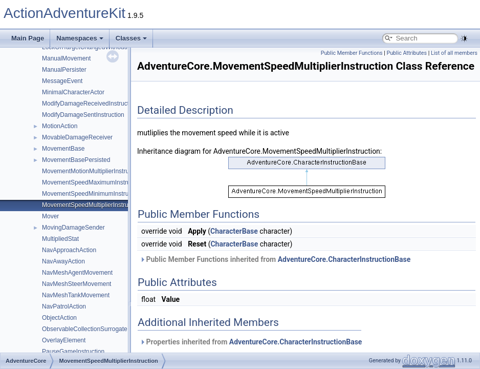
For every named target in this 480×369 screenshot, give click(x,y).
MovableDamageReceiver (77, 137)
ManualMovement (66, 58)
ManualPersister (64, 69)
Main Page (27, 38)
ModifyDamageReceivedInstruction (89, 103)
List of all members (454, 53)
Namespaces (79, 38)
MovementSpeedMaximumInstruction (92, 182)
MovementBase (63, 148)
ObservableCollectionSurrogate (84, 329)
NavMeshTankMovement (76, 295)
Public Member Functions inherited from (275, 259)
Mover (50, 216)
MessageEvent (62, 81)
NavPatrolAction (64, 306)
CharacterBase (234, 231)
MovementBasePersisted (76, 159)
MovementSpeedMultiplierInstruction (91, 205)
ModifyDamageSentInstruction (83, 114)
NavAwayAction (63, 261)
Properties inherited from (251, 342)
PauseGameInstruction (73, 351)
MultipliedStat (60, 238)
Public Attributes (406, 53)
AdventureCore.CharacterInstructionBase (344, 259)
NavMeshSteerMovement (76, 284)
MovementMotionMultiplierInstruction (92, 171)
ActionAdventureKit (64, 13)
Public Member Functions (352, 53)
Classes (131, 38)
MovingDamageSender (73, 227)
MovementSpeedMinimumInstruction (92, 193)
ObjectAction (59, 317)
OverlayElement (63, 340)
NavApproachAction (69, 250)
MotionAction (59, 126)
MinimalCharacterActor (73, 92)
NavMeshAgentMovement (77, 272)
